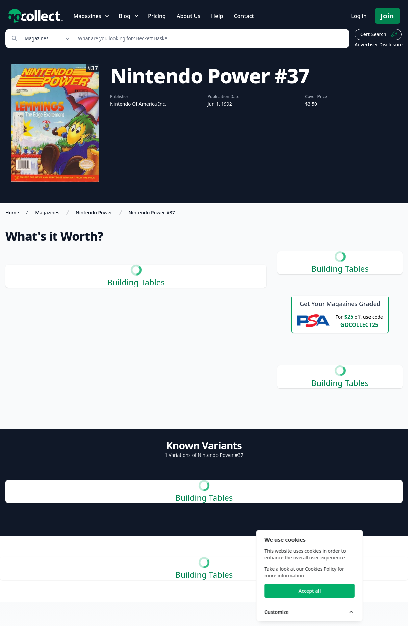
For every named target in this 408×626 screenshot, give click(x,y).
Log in (359, 16)
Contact (244, 16)
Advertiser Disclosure (379, 44)
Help (217, 16)
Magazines (47, 212)
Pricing (157, 16)
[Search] (209, 38)
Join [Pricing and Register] (387, 15)
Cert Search (378, 34)
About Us (188, 16)
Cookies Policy (358, 569)
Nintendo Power (94, 212)
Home (12, 212)
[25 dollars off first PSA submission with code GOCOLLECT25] (340, 320)
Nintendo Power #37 (152, 212)
